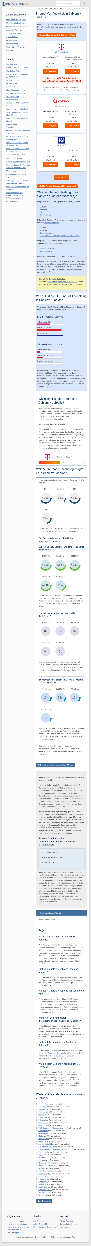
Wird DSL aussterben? (14, 158)
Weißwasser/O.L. (45, 1190)
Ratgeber (9, 50)
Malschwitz (42, 1157)
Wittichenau (43, 1195)
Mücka (41, 1160)
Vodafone (43, 209)
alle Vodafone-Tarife (61, 106)
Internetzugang (12, 43)
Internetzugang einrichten (16, 90)
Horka (40, 1136)
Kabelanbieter (56, 243)
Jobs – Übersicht (40, 1224)
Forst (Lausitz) (44, 1123)
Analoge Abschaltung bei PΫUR (18, 162)
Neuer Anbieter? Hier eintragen (45, 1227)
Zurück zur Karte (44, 1201)
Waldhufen (42, 1184)
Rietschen (42, 1171)
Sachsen (51, 27)
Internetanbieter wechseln (17, 1221)
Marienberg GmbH (47, 248)
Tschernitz (42, 1182)
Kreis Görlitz (43, 27)
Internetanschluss (13, 40)
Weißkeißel (42, 1187)
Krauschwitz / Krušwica (47, 1147)
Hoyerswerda (43, 1139)
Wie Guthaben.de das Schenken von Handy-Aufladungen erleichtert (15, 195)
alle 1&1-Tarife (61, 145)
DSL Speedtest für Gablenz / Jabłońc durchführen (55, 765)
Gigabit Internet (12, 37)
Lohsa (40, 1155)
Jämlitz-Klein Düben (46, 1144)
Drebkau (41, 1112)
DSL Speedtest (39, 1221)
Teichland (42, 1179)
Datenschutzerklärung (68, 1224)
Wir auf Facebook (66, 1221)
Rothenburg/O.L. (44, 1174)
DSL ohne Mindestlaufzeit (16, 23)
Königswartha (43, 1152)
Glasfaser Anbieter (51, 223)
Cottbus (41, 1109)
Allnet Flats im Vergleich (15, 47)
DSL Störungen (12, 171)
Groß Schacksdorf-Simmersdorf (50, 1128)
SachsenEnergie (46, 215)
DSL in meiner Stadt (13, 33)
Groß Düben (43, 1125)
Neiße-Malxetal (44, 1163)
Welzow (41, 1192)
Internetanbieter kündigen (17, 1224)
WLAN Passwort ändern (15, 93)
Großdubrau (43, 1131)
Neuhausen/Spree (45, 1165)
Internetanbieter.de (51, 8)
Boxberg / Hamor (45, 1106)
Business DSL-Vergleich (15, 30)
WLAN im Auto (11, 64)
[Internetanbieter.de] (15, 3)
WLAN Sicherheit (12, 201)
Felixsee (41, 1120)
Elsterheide (42, 1117)
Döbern (41, 1115)
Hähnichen (42, 1141)
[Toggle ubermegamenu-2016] (84, 3)
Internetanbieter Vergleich (16, 20)
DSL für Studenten (14, 1230)
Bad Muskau (43, 1104)
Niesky (41, 1168)
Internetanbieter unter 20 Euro (19, 1227)
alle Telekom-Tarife (61, 52)
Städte (62, 8)
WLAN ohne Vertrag (13, 71)
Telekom (43, 207)
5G (48, 307)
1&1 (41, 212)
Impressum (64, 1227)
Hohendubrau (43, 1133)
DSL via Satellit (71, 256)
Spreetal (41, 1176)
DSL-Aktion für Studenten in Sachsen (62, 282)
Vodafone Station (12, 86)
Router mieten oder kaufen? (17, 109)
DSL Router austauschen (15, 155)
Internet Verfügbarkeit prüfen (17, 27)
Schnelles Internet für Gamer (17, 68)
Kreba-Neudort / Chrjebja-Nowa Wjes (52, 1149)
